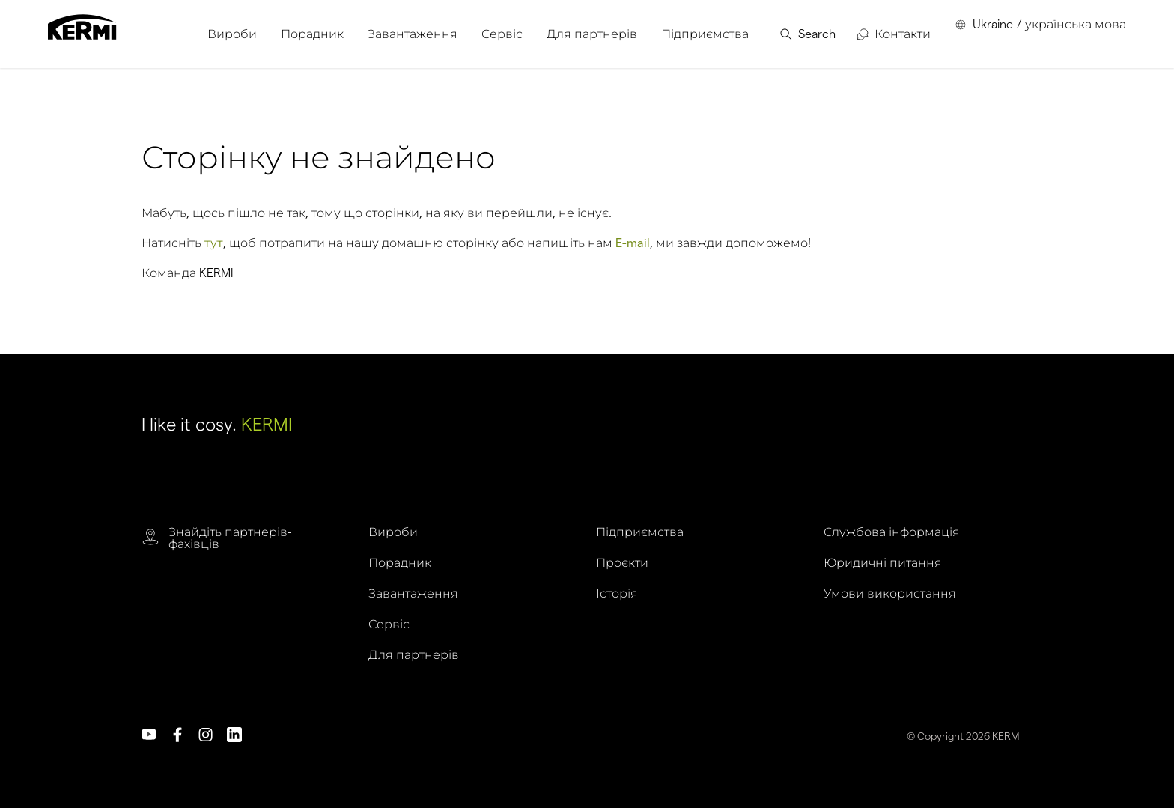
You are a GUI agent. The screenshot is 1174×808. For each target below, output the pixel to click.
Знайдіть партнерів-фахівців (229, 538)
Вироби (393, 532)
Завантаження (413, 594)
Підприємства (640, 532)
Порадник (399, 563)
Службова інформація (892, 532)
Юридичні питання (883, 563)
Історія (617, 594)
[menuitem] (232, 34)
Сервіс (389, 625)
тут (213, 243)
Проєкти (622, 563)
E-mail (632, 243)
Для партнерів (413, 655)
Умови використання (890, 594)
